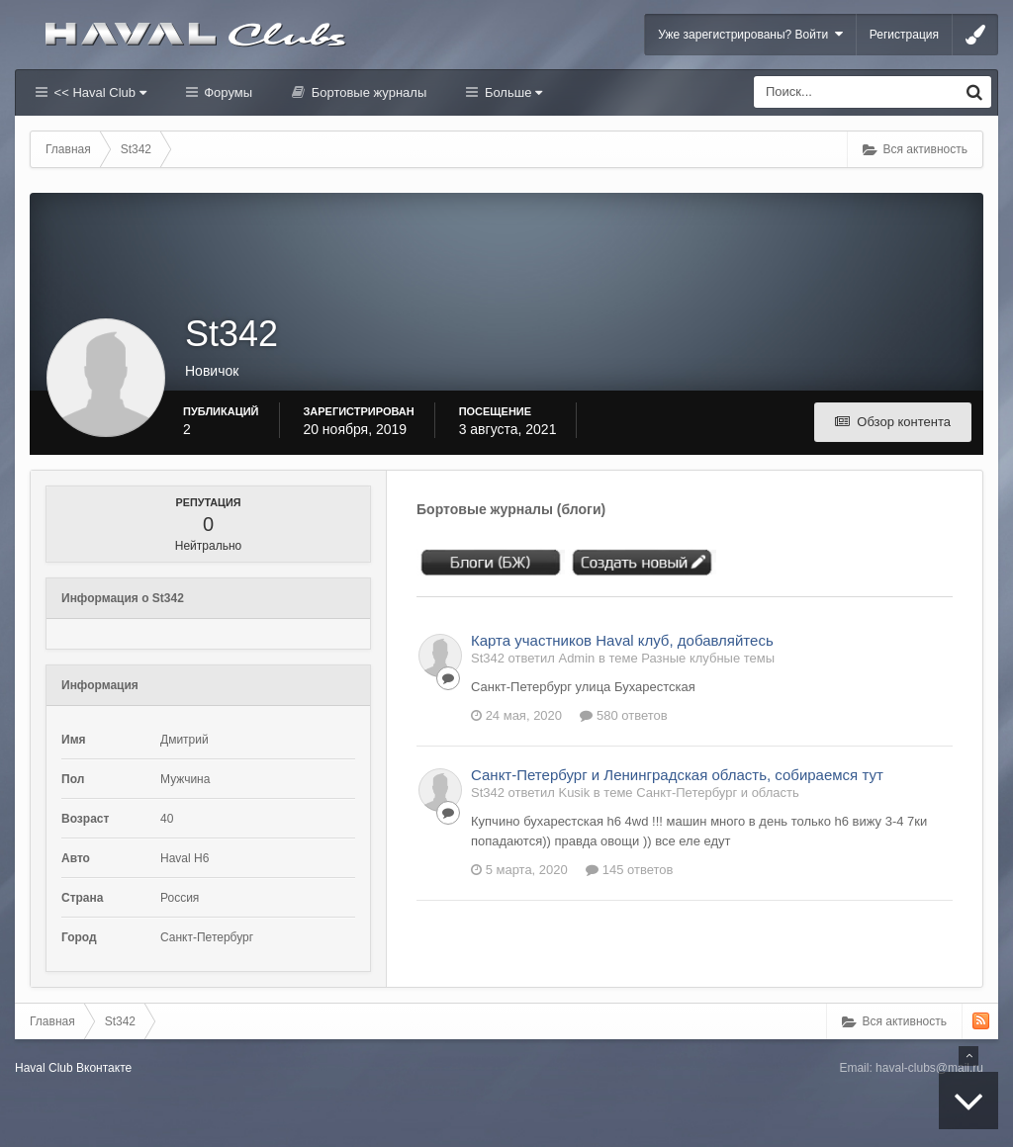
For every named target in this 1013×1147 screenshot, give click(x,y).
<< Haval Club (98, 92)
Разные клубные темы (708, 658)
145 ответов (629, 869)
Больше (511, 92)
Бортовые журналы (367, 92)
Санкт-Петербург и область (717, 792)
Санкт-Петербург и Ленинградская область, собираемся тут (677, 774)
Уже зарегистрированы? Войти (750, 34)
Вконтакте (104, 1068)
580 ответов (623, 715)
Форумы (226, 92)
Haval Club (44, 1068)
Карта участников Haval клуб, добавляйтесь (622, 640)
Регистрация (904, 35)
